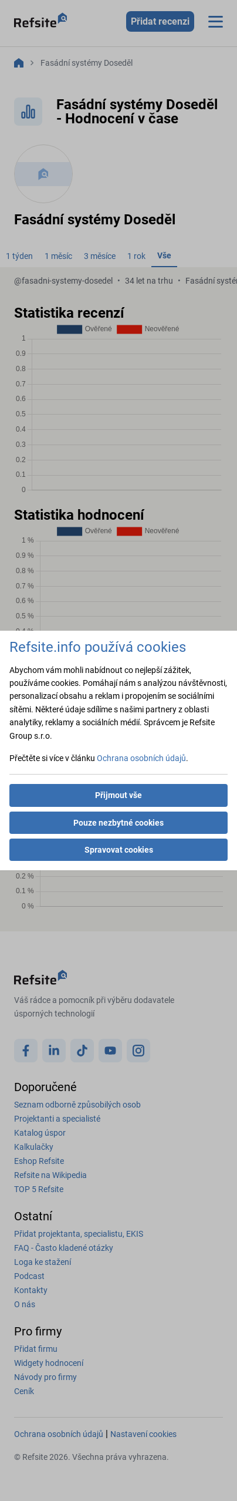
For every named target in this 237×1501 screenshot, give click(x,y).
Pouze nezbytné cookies (118, 822)
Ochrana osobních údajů (141, 758)
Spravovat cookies (118, 849)
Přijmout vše (118, 795)
